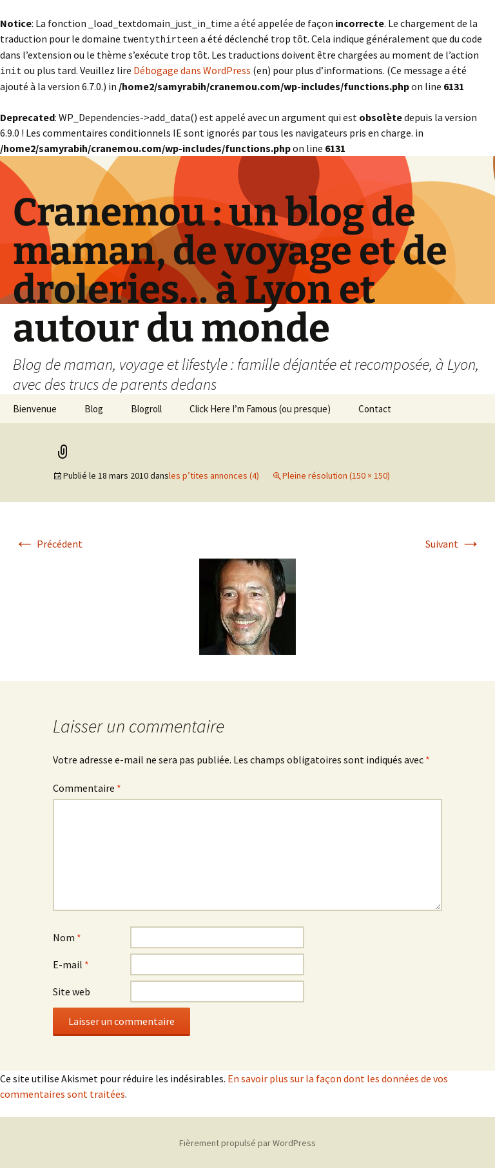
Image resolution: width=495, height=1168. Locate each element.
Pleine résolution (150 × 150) (336, 474)
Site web (71, 990)
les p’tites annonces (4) (214, 474)
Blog (93, 407)
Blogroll (146, 407)
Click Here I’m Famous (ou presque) (260, 407)
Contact (374, 407)
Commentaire (87, 786)
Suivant (453, 542)
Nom (67, 936)
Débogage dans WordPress (192, 69)
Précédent (48, 542)
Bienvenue (35, 407)
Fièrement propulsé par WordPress (247, 1141)
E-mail (71, 963)
